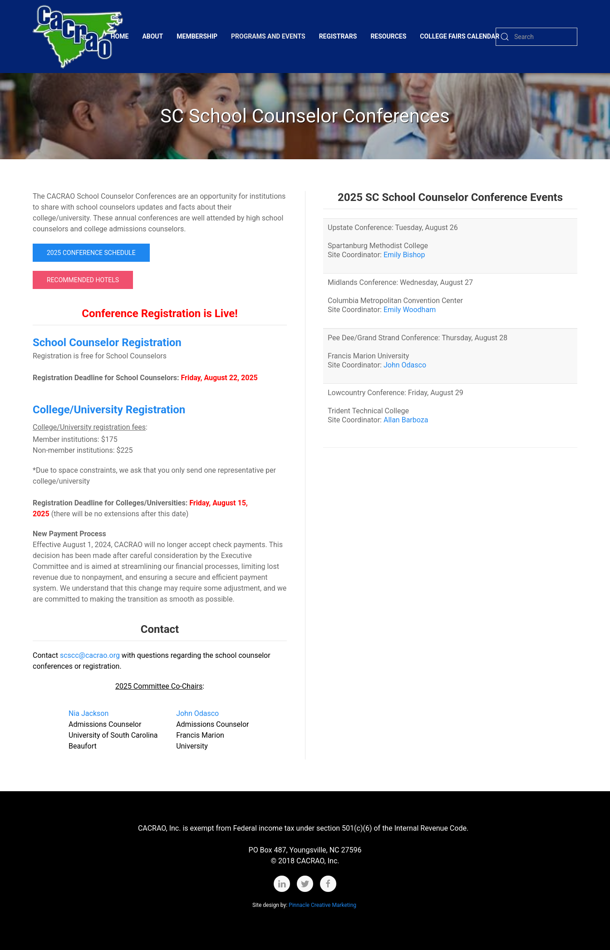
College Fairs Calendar (459, 36)
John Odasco (197, 713)
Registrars (338, 36)
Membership (197, 36)
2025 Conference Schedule (91, 252)
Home (120, 36)
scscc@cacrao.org (90, 655)
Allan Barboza (406, 420)
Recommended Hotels (83, 280)
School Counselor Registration (107, 342)
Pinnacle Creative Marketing (323, 905)
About (152, 36)
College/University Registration (109, 409)
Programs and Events (268, 36)
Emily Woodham (410, 309)
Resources (388, 36)
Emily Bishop (404, 254)
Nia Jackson (88, 713)
